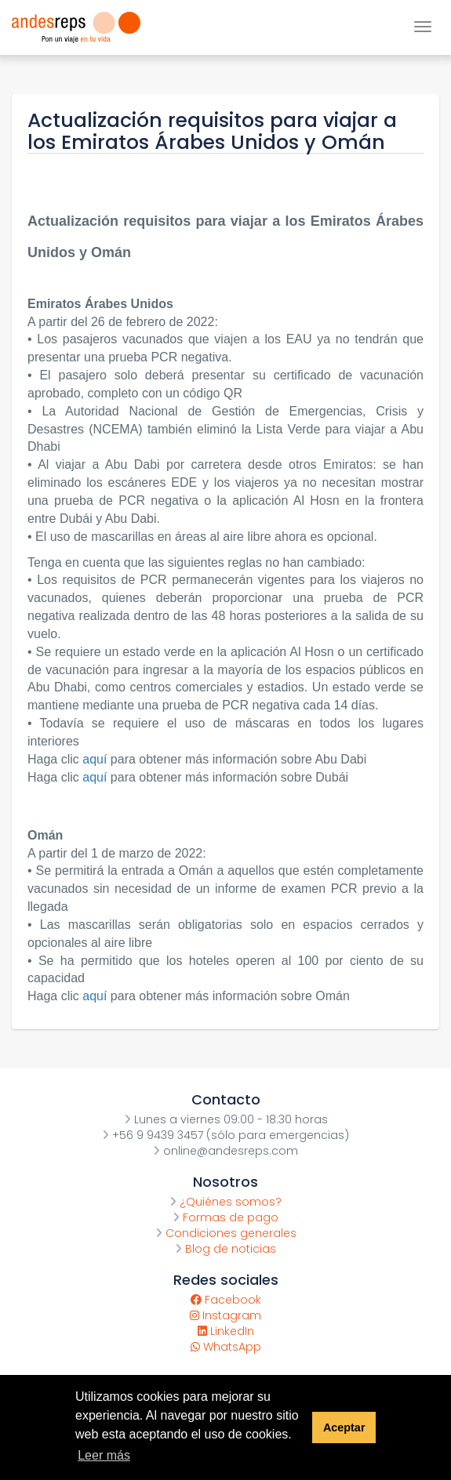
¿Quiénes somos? (225, 1202)
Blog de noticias (225, 1249)
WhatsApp (226, 1347)
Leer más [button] (104, 1455)
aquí (96, 759)
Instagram (225, 1315)
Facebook (226, 1300)
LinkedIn (226, 1331)
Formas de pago (225, 1217)
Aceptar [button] (344, 1427)
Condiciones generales (225, 1233)
